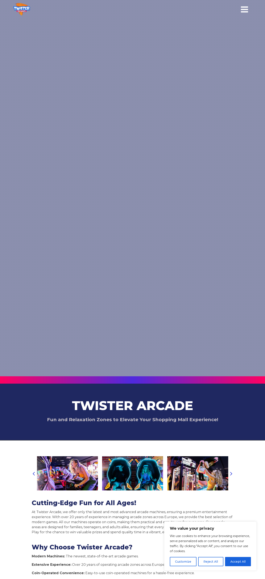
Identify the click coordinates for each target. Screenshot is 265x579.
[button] (34, 473)
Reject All (210, 561)
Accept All (238, 561)
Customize (183, 561)
